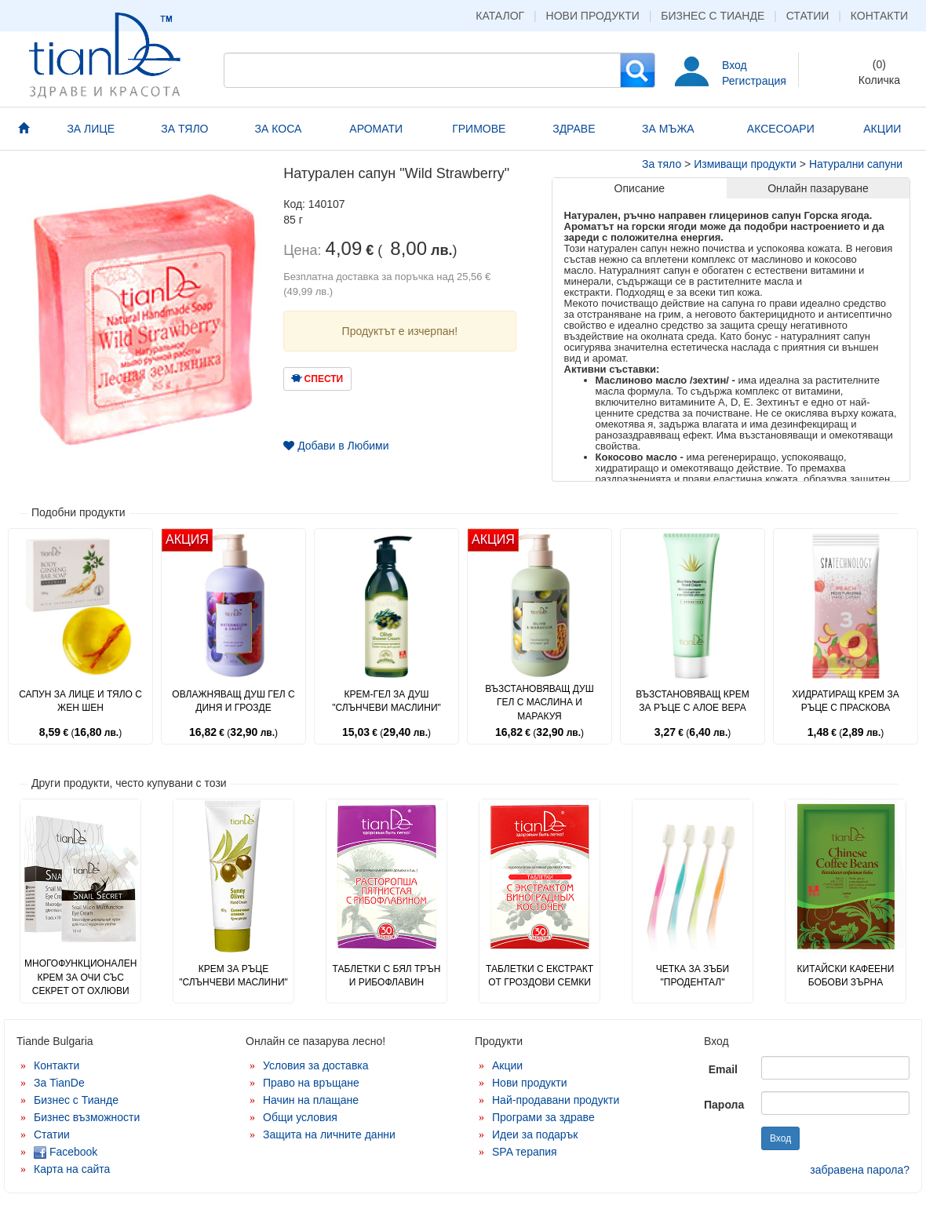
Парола (724, 1104)
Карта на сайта (72, 1169)
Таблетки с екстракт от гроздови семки (539, 975)
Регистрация (754, 81)
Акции (507, 1065)
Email (723, 1069)
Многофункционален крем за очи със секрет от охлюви (80, 977)
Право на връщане (311, 1082)
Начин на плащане (311, 1100)
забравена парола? (860, 1169)
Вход (734, 65)
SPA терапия (524, 1151)
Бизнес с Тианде (712, 15)
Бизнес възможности (87, 1117)
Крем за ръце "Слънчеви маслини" (233, 975)
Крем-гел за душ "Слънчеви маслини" (386, 701)
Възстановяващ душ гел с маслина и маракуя (539, 702)
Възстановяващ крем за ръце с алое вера (692, 701)
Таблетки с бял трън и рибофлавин (386, 975)
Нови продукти (593, 15)
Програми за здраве (543, 1117)
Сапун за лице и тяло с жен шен (80, 701)
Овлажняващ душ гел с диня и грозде (233, 701)
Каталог (500, 15)
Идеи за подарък (535, 1134)
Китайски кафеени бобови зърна (846, 975)
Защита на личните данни (329, 1134)
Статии (807, 15)
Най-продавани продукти (555, 1100)
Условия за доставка (316, 1065)
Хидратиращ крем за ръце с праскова (845, 701)
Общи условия (300, 1117)
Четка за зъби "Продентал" (693, 975)
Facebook (65, 1151)
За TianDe (59, 1082)
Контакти (879, 15)
